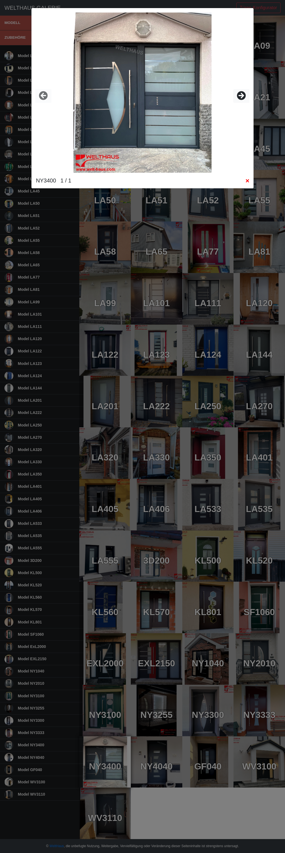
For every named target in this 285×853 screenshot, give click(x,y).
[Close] (247, 180)
